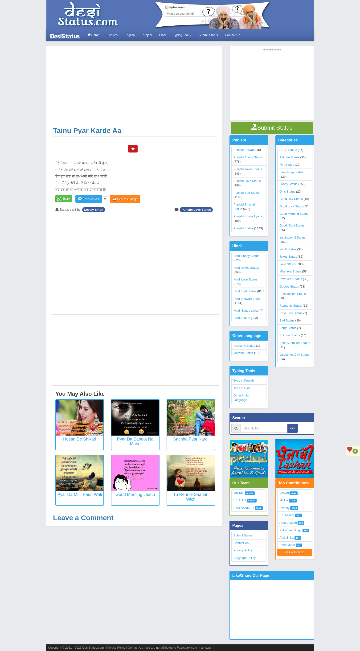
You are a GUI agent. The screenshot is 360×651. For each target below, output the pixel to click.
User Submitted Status (294, 343)
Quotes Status (289, 286)
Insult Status (287, 249)
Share (66, 198)
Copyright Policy (244, 558)
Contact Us (232, 35)
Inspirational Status (292, 237)
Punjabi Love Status (196, 209)
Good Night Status (291, 225)
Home (93, 35)
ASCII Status (288, 150)
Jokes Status (288, 256)
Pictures (111, 35)
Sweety (284, 508)
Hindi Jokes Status (246, 267)
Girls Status (287, 191)
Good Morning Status (293, 213)
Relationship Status (292, 294)
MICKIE (238, 493)
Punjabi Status (243, 228)
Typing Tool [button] (182, 35)
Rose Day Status (291, 313)
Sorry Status (287, 328)
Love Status (287, 264)
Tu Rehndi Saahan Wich (190, 497)
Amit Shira (286, 537)
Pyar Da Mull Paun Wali (79, 494)
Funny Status (288, 184)
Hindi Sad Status (244, 291)
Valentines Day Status (294, 354)
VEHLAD (239, 500)
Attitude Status (289, 157)
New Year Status (290, 279)
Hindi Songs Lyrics (246, 310)
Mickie (283, 500)
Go (292, 428)
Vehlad (284, 493)
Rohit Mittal (287, 545)
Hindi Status (241, 318)
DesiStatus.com (93, 647)
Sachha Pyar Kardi (191, 439)
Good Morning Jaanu (135, 494)
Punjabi (147, 35)
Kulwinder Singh (290, 530)
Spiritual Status (289, 335)
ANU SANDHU (243, 508)
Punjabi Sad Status (246, 192)
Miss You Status (290, 271)
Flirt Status (286, 164)
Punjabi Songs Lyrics (247, 216)
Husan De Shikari (79, 439)
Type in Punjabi (243, 380)
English (129, 35)
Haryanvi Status (244, 345)
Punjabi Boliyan (244, 150)
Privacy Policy (243, 550)
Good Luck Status (291, 206)
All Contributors (294, 552)
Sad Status (287, 320)
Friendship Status (291, 172)
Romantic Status (290, 305)
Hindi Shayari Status (247, 299)
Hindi (162, 35)
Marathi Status (243, 353)
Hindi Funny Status (246, 256)
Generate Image (125, 199)
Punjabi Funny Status (248, 157)
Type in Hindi (242, 388)
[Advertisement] (135, 86)
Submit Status (208, 35)
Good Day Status (291, 199)
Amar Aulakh (288, 522)
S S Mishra (287, 515)
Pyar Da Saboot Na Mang (135, 441)
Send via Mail (88, 199)
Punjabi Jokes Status (247, 169)
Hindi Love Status (245, 279)
